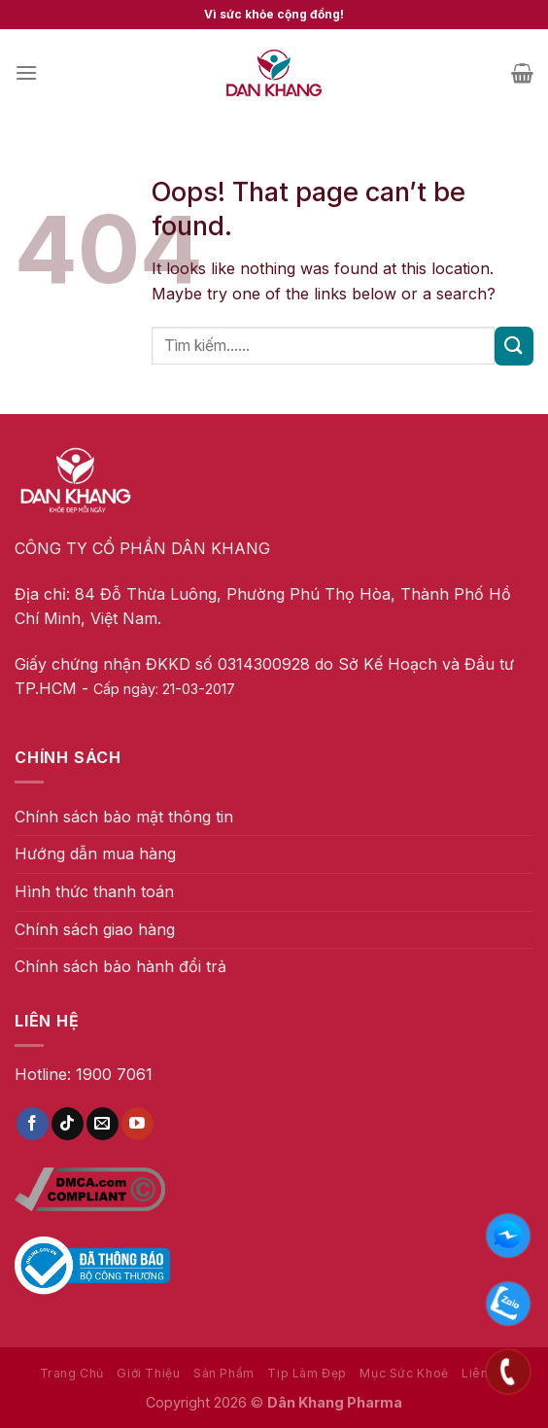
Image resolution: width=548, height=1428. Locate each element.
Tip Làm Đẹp (307, 1373)
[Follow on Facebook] (33, 1123)
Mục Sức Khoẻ (404, 1373)
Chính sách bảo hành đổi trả (120, 966)
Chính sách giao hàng (95, 929)
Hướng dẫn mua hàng (95, 853)
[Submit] (514, 346)
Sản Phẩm (224, 1373)
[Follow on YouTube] (137, 1123)
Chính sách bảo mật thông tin (124, 816)
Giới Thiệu (148, 1373)
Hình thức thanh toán (94, 891)
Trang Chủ (72, 1373)
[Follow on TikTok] (67, 1123)
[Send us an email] (102, 1123)
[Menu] (26, 72)
